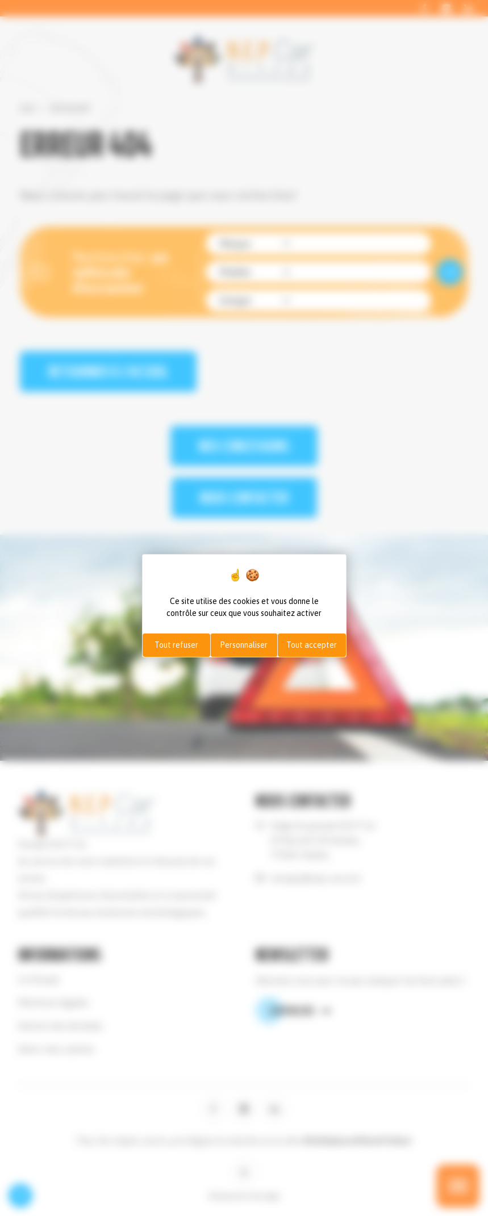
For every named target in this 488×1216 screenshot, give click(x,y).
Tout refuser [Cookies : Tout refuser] (176, 644)
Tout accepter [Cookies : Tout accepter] (311, 644)
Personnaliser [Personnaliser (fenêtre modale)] (244, 644)
